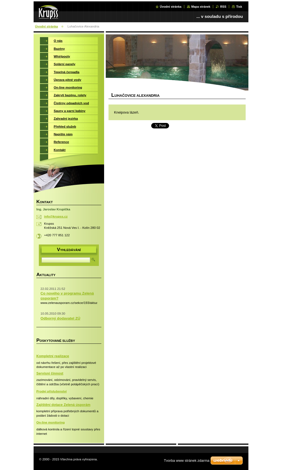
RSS (223, 6)
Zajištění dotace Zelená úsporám (63, 405)
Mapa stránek (200, 6)
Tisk (239, 6)
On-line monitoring (50, 422)
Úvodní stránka (170, 6)
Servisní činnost (49, 373)
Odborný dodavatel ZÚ (60, 318)
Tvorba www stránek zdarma (186, 460)
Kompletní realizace (52, 356)
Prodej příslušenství (51, 391)
